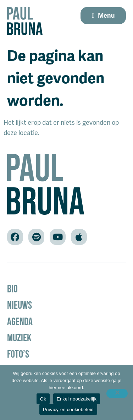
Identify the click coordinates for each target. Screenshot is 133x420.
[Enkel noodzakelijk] (117, 393)
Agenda (20, 321)
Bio (12, 289)
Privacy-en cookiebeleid (68, 409)
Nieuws (19, 305)
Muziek (19, 337)
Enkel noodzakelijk (76, 399)
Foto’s (18, 354)
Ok (43, 399)
